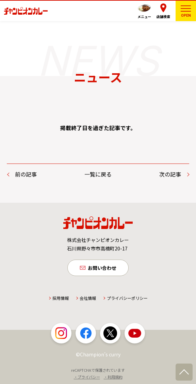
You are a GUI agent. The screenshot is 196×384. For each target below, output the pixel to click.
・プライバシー (87, 377)
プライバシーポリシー (127, 298)
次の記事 (170, 174)
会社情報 (88, 298)
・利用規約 (113, 377)
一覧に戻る (98, 174)
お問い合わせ (102, 267)
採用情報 (60, 298)
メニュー (144, 16)
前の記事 (26, 174)
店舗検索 (163, 16)
